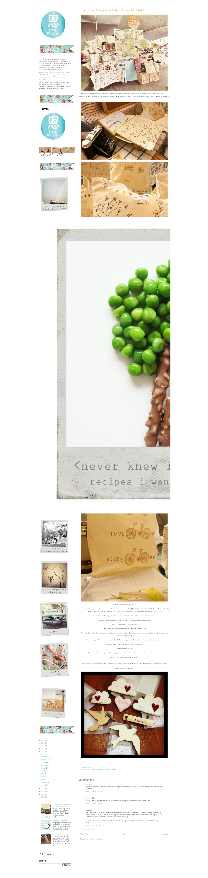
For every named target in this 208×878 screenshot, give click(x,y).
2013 (43, 751)
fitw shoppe (107, 769)
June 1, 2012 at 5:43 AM (93, 825)
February (44, 782)
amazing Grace (89, 769)
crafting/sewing (98, 769)
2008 (43, 797)
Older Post (164, 834)
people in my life (116, 769)
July (42, 771)
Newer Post (84, 834)
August (43, 768)
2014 (43, 748)
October (43, 762)
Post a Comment (88, 830)
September (44, 765)
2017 (43, 740)
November (44, 759)
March (43, 779)
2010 (43, 791)
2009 (43, 794)
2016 (43, 743)
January (43, 785)
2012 (43, 754)
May (42, 773)
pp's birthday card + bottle (61, 834)
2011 (43, 788)
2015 (43, 746)
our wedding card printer (60, 821)
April (42, 776)
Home (125, 834)
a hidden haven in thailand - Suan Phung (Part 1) (61, 805)
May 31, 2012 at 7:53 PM (94, 803)
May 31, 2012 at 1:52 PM (94, 791)
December (44, 757)
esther (88, 798)
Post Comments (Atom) (96, 839)
